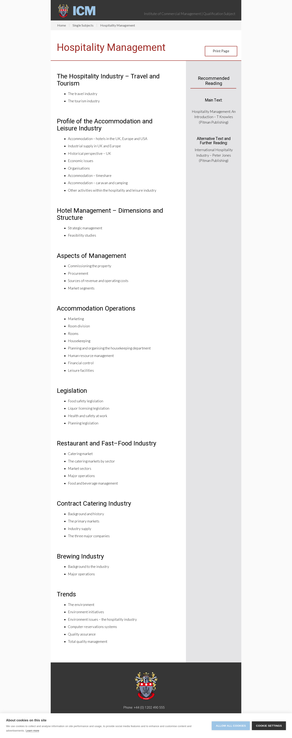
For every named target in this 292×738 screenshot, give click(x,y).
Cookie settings (269, 725)
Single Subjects (83, 25)
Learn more (32, 730)
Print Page (221, 51)
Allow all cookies (231, 725)
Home (61, 25)
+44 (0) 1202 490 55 (148, 707)
